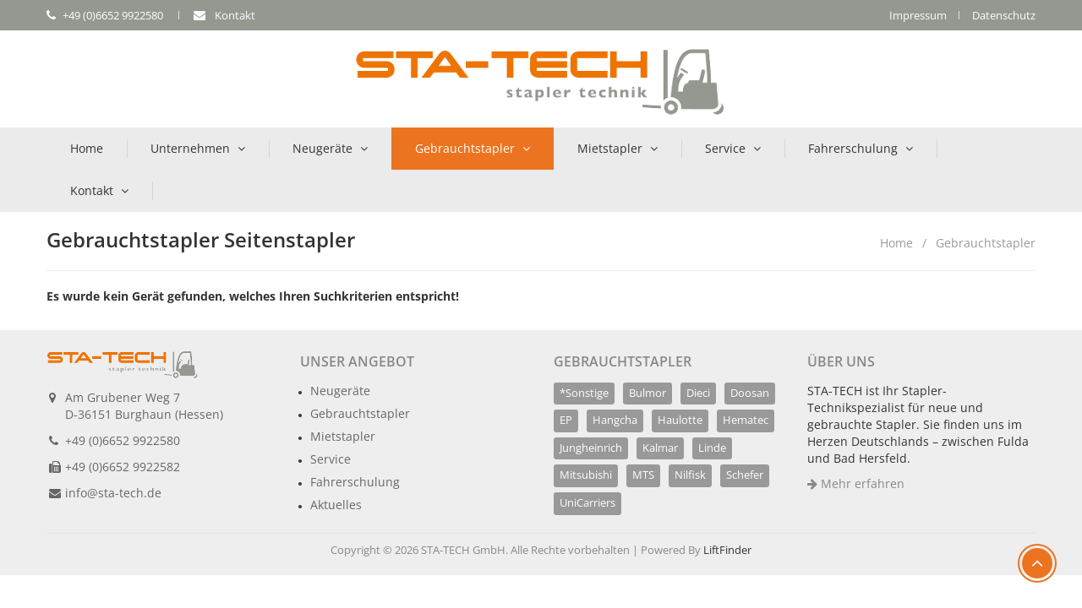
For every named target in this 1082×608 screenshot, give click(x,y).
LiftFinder (727, 549)
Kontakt (91, 190)
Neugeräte (322, 148)
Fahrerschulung (853, 148)
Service (725, 148)
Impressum (918, 15)
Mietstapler (609, 148)
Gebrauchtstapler (465, 148)
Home (86, 148)
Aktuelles (336, 505)
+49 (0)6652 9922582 (122, 467)
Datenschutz (1004, 15)
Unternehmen (190, 148)
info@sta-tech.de (113, 493)
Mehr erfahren (855, 483)
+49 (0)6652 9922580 (122, 440)
